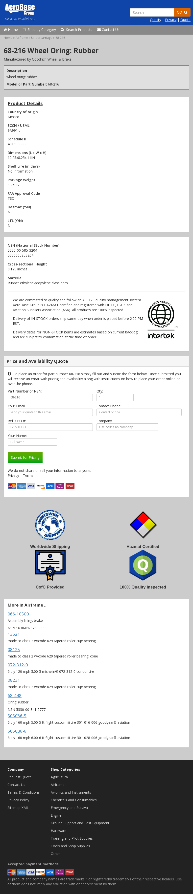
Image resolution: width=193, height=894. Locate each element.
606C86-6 (17, 731)
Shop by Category (39, 29)
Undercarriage (41, 38)
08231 (14, 680)
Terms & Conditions (23, 792)
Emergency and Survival (70, 807)
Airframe (22, 38)
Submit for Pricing (25, 457)
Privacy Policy (18, 800)
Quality (155, 19)
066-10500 (18, 614)
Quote (185, 19)
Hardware (58, 830)
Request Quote (19, 777)
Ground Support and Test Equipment (80, 823)
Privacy (170, 19)
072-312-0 (18, 665)
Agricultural (60, 777)
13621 (14, 634)
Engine (56, 815)
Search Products (76, 29)
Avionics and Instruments (71, 792)
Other (55, 853)
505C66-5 (17, 716)
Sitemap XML (18, 807)
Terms (28, 475)
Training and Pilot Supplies (72, 838)
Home (11, 29)
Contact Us (108, 29)
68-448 (15, 695)
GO (182, 12)
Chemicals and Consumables (74, 800)
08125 (14, 649)
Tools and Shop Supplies (70, 846)
